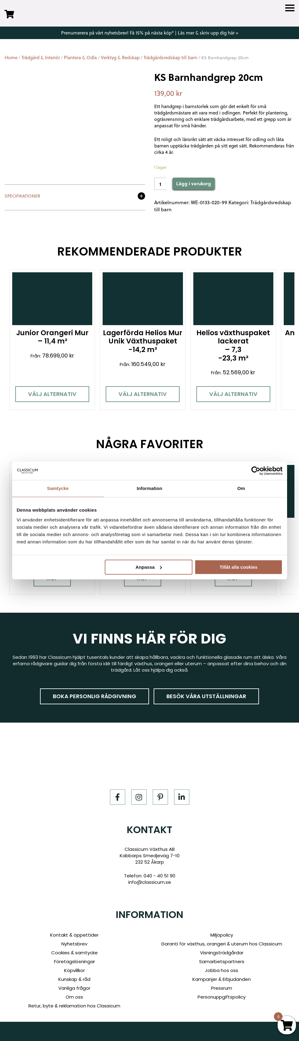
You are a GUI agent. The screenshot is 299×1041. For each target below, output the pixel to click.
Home (11, 57)
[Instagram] (139, 796)
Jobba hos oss (221, 970)
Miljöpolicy (221, 935)
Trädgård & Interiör (40, 57)
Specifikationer (22, 196)
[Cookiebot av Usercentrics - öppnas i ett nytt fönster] (256, 470)
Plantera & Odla (80, 57)
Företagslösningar (74, 961)
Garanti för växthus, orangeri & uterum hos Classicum (221, 944)
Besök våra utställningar (206, 696)
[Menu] (289, 8)
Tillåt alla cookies (238, 567)
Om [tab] (241, 488)
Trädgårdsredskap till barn (170, 57)
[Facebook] (117, 796)
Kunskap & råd (74, 979)
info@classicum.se (149, 882)
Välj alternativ (52, 394)
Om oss (74, 997)
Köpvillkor (74, 970)
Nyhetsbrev (74, 944)
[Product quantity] (160, 184)
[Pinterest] (160, 796)
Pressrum (221, 988)
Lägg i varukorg (193, 183)
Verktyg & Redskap (120, 57)
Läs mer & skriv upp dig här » (208, 33)
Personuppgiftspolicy (222, 997)
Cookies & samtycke (74, 952)
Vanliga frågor (74, 988)
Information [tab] (149, 488)
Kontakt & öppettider (74, 935)
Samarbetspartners (221, 961)
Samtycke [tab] (58, 488)
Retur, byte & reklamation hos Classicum (74, 1006)
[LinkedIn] (181, 796)
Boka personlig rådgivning (94, 696)
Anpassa (149, 567)
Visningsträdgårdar (221, 952)
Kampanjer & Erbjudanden (221, 979)
